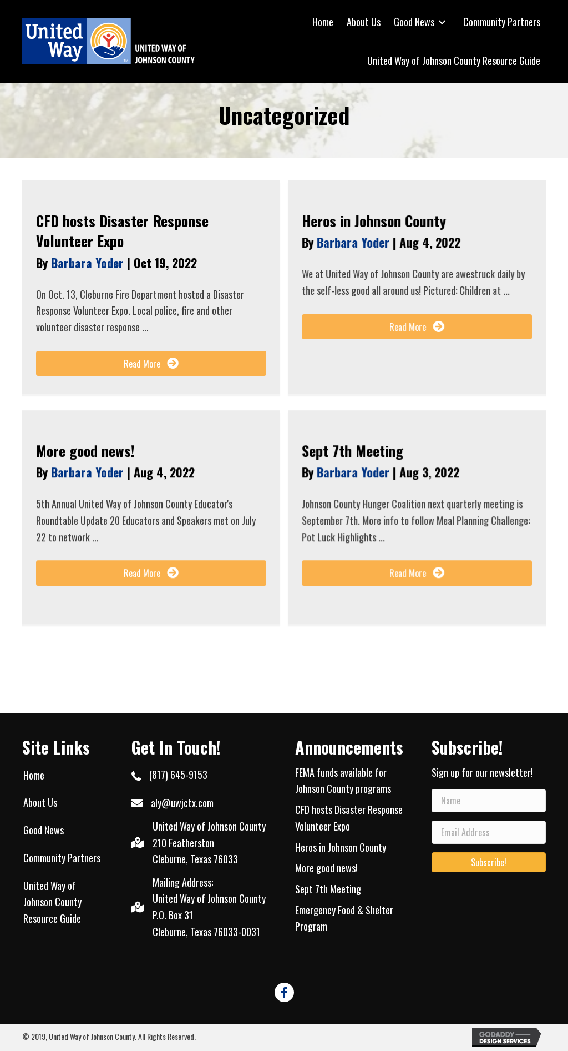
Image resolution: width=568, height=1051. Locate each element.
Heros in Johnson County (374, 221)
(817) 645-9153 (178, 774)
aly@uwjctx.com (182, 803)
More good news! (85, 450)
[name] (489, 800)
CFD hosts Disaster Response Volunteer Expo (122, 231)
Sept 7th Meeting (352, 450)
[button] (151, 363)
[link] (323, 22)
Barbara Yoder (89, 262)
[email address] (489, 832)
